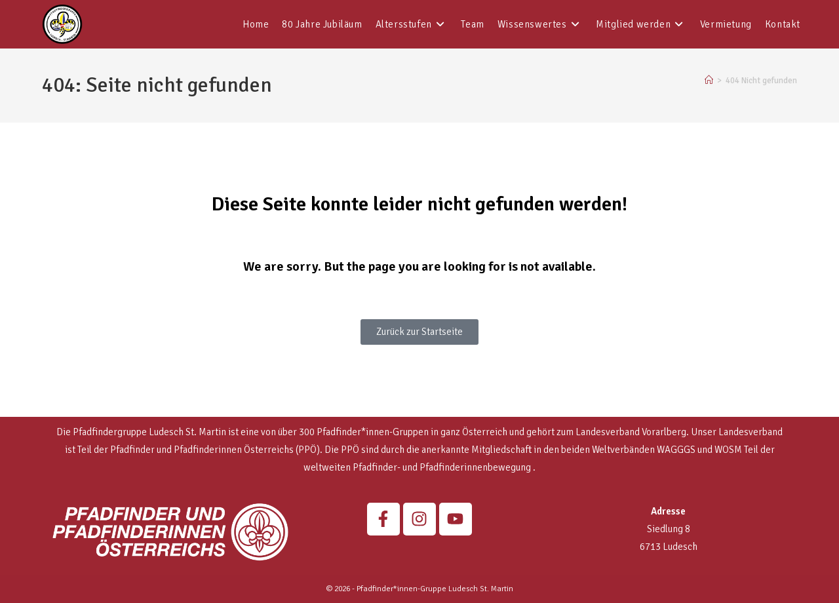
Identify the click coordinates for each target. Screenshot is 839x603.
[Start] (709, 80)
